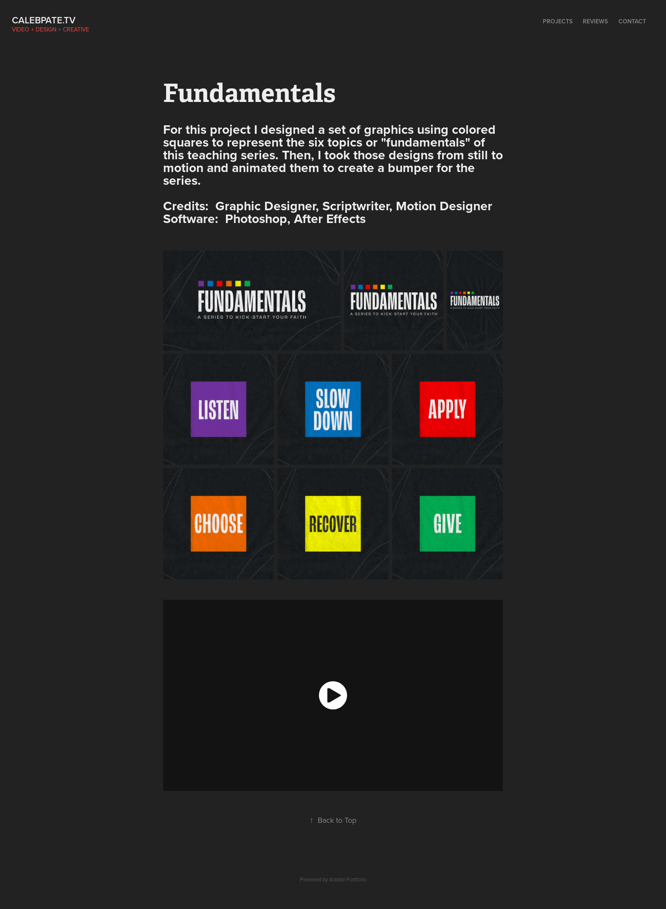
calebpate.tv (44, 20)
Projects (558, 21)
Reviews (595, 21)
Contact (632, 21)
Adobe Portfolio (347, 879)
